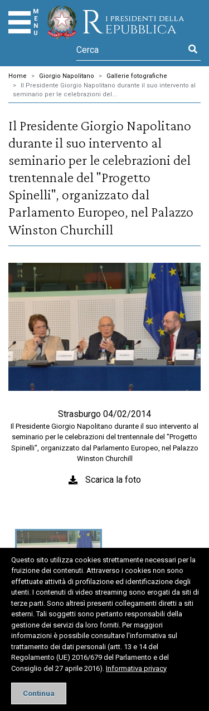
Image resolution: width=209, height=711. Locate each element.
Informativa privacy (136, 668)
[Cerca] (130, 49)
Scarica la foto (113, 479)
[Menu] (19, 22)
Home (17, 76)
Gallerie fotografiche (136, 76)
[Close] (38, 693)
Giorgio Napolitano (66, 76)
